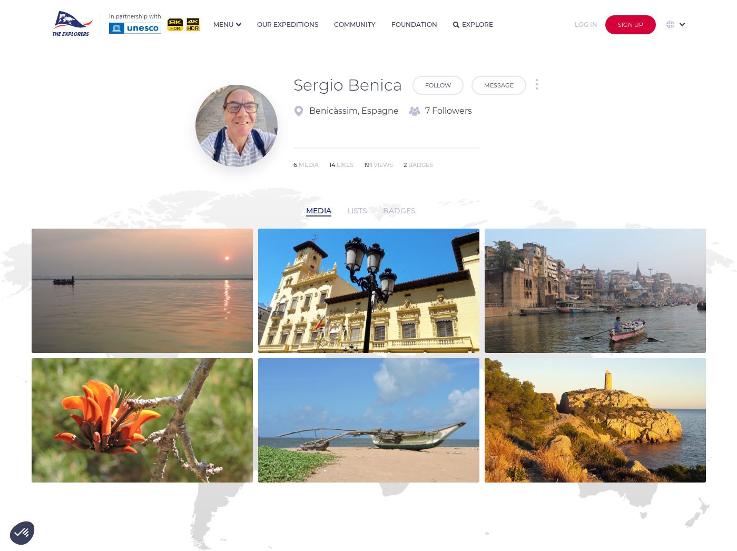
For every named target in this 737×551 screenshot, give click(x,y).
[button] (22, 533)
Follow (438, 85)
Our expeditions (287, 24)
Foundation (414, 24)
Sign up (630, 24)
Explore (473, 24)
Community (355, 24)
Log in (586, 24)
